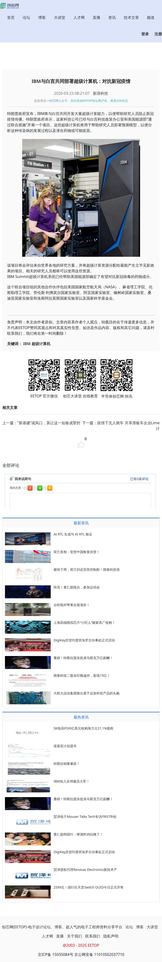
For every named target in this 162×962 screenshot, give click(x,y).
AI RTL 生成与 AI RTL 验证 (73, 534)
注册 (158, 34)
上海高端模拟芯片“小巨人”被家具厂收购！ (84, 622)
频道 (150, 17)
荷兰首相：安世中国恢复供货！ (77, 552)
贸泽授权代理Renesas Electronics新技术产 (85, 869)
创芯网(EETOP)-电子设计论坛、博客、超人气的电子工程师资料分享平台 (62, 926)
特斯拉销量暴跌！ (67, 763)
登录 (145, 34)
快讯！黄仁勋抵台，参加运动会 (77, 587)
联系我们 (92, 936)
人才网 (79, 17)
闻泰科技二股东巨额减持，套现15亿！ (82, 675)
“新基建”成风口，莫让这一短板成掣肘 (49, 422)
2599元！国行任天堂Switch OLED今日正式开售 (89, 887)
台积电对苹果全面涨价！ (72, 605)
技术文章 (131, 17)
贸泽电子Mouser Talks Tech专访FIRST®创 (85, 816)
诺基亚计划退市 (65, 746)
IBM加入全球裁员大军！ (72, 781)
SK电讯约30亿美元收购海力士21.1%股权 (83, 728)
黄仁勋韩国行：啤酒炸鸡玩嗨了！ (78, 834)
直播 (96, 17)
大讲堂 (59, 17)
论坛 (26, 17)
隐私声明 (110, 936)
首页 (11, 17)
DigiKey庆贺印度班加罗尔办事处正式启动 (84, 640)
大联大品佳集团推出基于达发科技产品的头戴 (87, 693)
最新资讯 (81, 523)
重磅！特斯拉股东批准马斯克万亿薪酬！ (83, 658)
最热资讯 (81, 717)
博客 (42, 17)
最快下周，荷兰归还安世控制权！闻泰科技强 (87, 569)
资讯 (112, 17)
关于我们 (74, 936)
